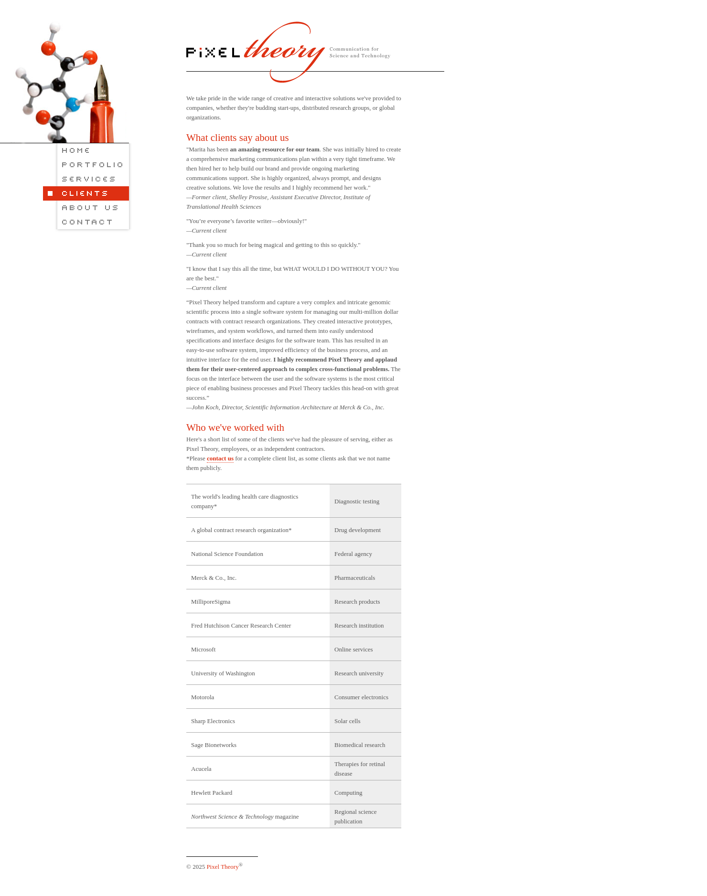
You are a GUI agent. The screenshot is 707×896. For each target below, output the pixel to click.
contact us (220, 458)
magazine (245, 816)
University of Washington (223, 673)
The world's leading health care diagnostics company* (244, 501)
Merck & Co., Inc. (213, 577)
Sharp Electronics (213, 721)
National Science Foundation (227, 553)
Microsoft (203, 649)
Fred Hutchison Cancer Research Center (241, 625)
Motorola (202, 697)
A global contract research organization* (241, 529)
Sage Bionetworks (213, 744)
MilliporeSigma (210, 601)
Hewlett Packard (211, 792)
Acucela (201, 768)
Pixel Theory (222, 866)
